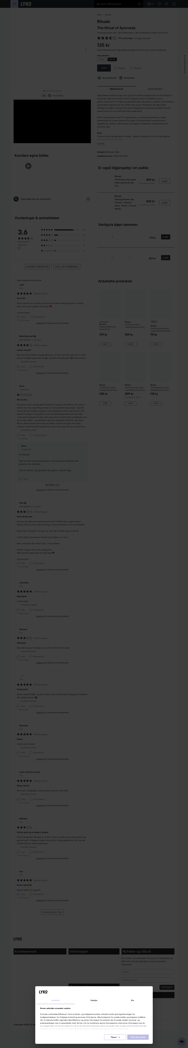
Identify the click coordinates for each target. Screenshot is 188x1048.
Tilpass (115, 1037)
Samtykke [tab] (55, 1000)
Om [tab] (132, 1000)
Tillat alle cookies (137, 1037)
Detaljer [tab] (94, 1000)
